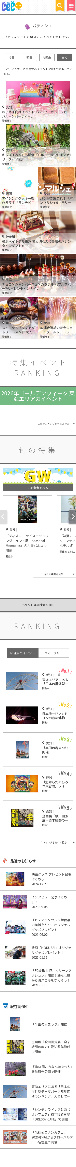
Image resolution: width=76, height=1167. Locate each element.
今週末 (47, 57)
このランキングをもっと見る (53, 423)
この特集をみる (38, 488)
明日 (29, 57)
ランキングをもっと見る (53, 842)
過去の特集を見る (53, 574)
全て (64, 57)
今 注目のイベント (22, 653)
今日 (11, 57)
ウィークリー (54, 653)
